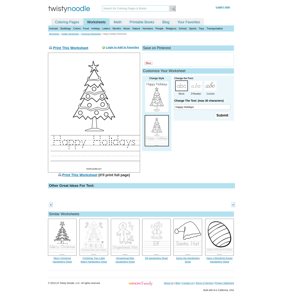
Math (118, 22)
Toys (201, 28)
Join (227, 7)
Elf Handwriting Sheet (156, 258)
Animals (53, 28)
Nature (136, 28)
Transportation (214, 28)
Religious (171, 28)
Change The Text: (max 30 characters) (199, 100)
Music (126, 28)
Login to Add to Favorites (122, 47)
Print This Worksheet (70, 48)
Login (219, 7)
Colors (77, 28)
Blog (165, 22)
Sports (192, 28)
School (183, 28)
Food (86, 28)
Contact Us (188, 283)
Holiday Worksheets (70, 34)
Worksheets (96, 22)
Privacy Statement (224, 283)
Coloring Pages (67, 22)
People (159, 28)
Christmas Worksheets (91, 34)
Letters (106, 28)
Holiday (95, 28)
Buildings (66, 28)
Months (117, 28)
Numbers (148, 28)
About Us (169, 283)
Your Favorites (188, 22)
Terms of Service (204, 283)
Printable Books (142, 22)
